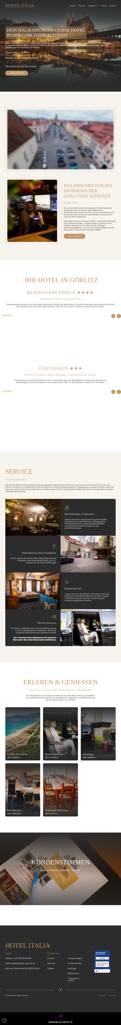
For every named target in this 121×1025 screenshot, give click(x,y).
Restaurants (14, 810)
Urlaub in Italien (17, 754)
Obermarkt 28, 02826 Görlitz (27, 968)
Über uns (81, 6)
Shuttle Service (54, 754)
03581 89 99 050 (16, 73)
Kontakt (113, 6)
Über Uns (51, 963)
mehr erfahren (74, 236)
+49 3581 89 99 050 (22, 958)
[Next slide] (119, 316)
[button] (4, 1020)
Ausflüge (88, 754)
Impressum (102, 995)
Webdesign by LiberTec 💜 (60, 1022)
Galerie (104, 6)
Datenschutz (112, 995)
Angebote (91, 6)
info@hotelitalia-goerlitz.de (22, 963)
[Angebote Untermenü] (97, 6)
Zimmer (73, 6)
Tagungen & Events (56, 810)
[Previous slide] (113, 316)
